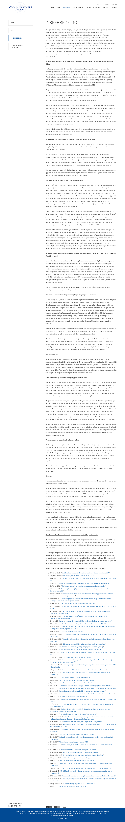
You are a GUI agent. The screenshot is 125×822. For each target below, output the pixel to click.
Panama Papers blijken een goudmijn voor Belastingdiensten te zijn (79, 649)
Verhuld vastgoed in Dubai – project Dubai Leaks (78, 576)
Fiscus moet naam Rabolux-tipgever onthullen (77, 657)
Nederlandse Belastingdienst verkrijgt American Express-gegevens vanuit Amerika (85, 685)
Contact (114, 8)
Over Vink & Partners (100, 8)
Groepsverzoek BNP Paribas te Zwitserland (76, 677)
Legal (13, 23)
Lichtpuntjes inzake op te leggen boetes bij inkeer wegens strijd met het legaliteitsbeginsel (87, 688)
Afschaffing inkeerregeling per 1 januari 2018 (73, 742)
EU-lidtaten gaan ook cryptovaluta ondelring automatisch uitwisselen (83, 586)
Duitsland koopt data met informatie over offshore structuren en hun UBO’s (85, 573)
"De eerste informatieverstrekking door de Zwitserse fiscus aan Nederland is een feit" (89, 776)
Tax (12, 30)
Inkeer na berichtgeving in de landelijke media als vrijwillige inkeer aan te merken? (85, 621)
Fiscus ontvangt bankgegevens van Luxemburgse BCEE (80, 752)
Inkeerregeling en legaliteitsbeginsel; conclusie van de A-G (77, 680)
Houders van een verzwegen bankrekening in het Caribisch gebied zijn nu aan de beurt (87, 694)
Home (53, 8)
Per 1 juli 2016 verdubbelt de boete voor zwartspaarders (77, 760)
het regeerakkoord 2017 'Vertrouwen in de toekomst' (98, 144)
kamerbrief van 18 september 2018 (59, 154)
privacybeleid (55, 815)
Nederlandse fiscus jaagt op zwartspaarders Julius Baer (76, 683)
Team (59, 8)
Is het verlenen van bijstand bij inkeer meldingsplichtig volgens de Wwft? (82, 624)
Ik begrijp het (62, 818)
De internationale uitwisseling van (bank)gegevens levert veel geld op (81, 647)
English (114, 4)
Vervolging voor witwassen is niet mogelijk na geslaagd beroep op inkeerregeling (83, 583)
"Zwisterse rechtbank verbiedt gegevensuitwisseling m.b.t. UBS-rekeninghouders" (85, 768)
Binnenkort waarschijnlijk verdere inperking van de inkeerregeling (84, 644)
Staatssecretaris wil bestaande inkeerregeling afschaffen (78, 750)
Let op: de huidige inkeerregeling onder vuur (73, 786)
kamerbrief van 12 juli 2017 (103, 328)
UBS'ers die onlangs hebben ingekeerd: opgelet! (77, 758)
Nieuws (88, 8)
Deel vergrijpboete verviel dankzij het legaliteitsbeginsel (76, 734)
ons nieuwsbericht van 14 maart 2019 (60, 124)
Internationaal (78, 8)
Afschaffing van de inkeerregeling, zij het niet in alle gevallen (82, 722)
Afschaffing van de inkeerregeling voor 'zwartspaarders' (78, 714)
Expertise (66, 8)
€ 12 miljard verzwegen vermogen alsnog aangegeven (79, 603)
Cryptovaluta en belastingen (17, 46)
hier (53, 132)
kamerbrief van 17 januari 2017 (58, 300)
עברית (99, 4)
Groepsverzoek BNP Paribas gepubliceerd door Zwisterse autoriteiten (84, 670)
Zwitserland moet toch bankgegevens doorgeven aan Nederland (83, 755)
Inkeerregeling (16, 38)
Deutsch (106, 4)
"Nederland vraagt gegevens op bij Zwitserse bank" (79, 783)
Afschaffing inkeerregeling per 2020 (71, 631)
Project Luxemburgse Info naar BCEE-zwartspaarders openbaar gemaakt (82, 691)
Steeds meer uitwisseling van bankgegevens (73, 696)
